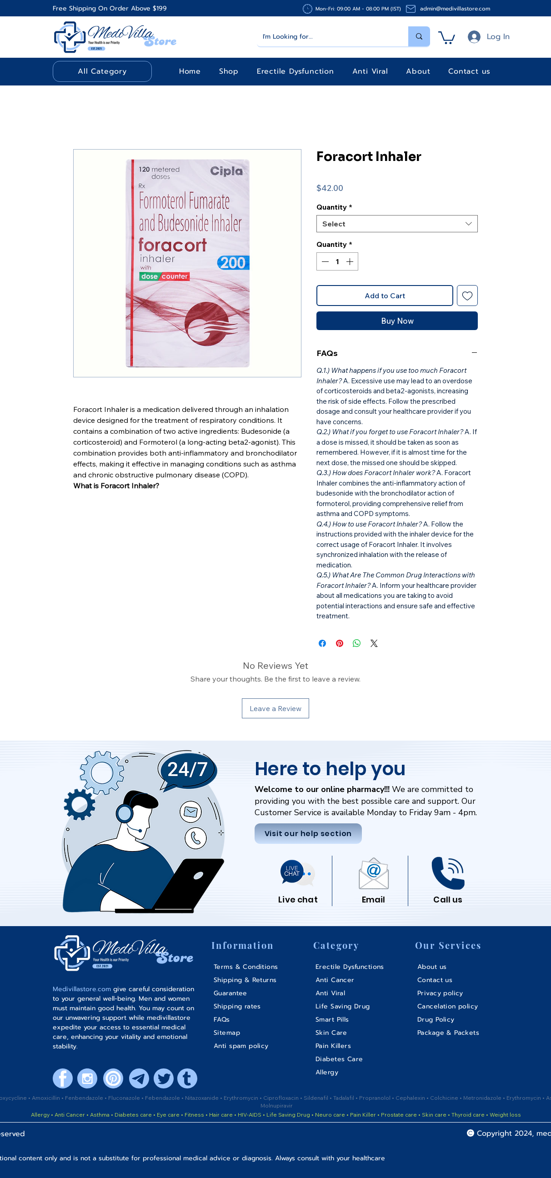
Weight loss (505, 1114)
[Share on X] (374, 643)
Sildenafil (317, 1097)
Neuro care (329, 1114)
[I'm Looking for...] (326, 36)
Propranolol (375, 1097)
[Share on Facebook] (322, 643)
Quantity (334, 206)
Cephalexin (411, 1097)
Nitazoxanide (202, 1097)
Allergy (40, 1114)
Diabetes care (132, 1114)
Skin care (435, 1114)
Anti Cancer (70, 1114)
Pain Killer (362, 1114)
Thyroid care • (469, 1114)
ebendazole (164, 1097)
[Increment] (350, 261)
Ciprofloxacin (281, 1097)
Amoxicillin (46, 1097)
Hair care (221, 1114)
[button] (446, 37)
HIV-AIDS (249, 1114)
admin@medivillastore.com (455, 9)
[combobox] (397, 223)
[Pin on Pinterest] (339, 643)
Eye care (167, 1114)
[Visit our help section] (308, 833)
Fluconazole (124, 1097)
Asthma (100, 1114)
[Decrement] (324, 261)
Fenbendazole (85, 1097)
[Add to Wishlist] (467, 295)
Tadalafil (344, 1097)
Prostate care (399, 1114)
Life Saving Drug (288, 1114)
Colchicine (445, 1097)
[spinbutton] (337, 261)
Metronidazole (483, 1097)
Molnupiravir (276, 1105)
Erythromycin (242, 1097)
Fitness (194, 1114)
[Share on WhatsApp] (356, 643)
